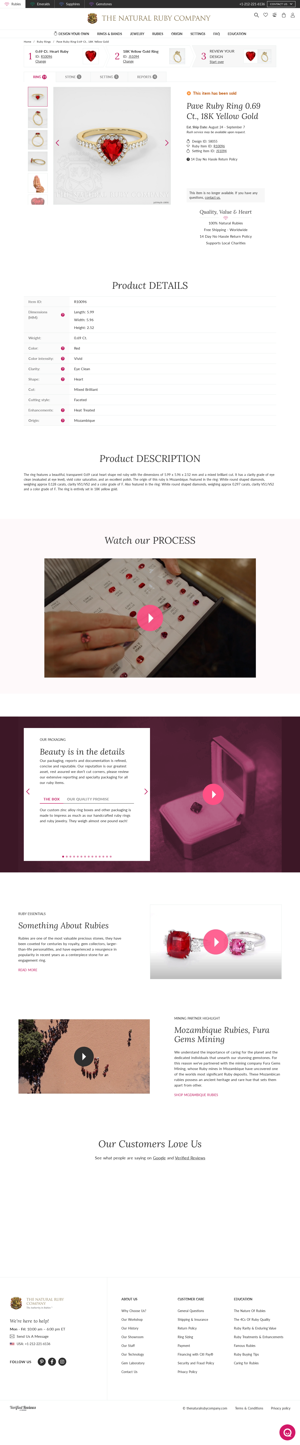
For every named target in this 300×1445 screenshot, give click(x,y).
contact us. (212, 197)
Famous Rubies (244, 1346)
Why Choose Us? (133, 1311)
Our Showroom (132, 1337)
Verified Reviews (190, 1157)
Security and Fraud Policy (196, 1363)
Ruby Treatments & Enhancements (258, 1337)
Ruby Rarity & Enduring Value (255, 1328)
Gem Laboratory (133, 1363)
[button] (167, 143)
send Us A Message (32, 1336)
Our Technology (132, 1354)
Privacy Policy (187, 1372)
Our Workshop (132, 1319)
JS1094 (134, 56)
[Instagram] (62, 1362)
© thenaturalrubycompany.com (205, 1408)
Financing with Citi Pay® (195, 1354)
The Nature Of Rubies (249, 1311)
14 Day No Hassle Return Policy (214, 159)
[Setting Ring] (177, 56)
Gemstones (104, 4)
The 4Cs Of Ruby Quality (252, 1319)
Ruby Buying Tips (246, 1354)
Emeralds (43, 4)
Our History (129, 1328)
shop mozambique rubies (196, 1095)
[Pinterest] (41, 1362)
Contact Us (129, 1372)
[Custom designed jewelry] (227, 53)
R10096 (46, 56)
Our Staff (128, 1346)
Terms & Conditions (249, 1408)
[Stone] (91, 56)
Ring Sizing (185, 1337)
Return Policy (187, 1328)
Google (159, 1157)
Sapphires (73, 4)
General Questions (191, 1311)
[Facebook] (52, 1362)
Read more (27, 970)
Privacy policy (280, 1408)
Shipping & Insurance (193, 1319)
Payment (184, 1346)
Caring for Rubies (246, 1363)
